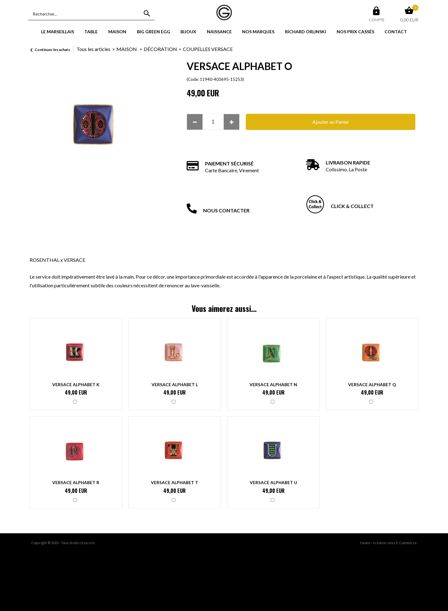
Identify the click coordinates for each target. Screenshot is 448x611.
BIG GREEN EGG (153, 31)
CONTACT (396, 31)
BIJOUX (188, 31)
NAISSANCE (219, 31)
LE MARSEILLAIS (57, 31)
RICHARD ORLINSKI (305, 31)
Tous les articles (93, 49)
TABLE (91, 31)
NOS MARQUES (258, 31)
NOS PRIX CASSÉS (355, 31)
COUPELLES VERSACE (208, 49)
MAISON (117, 31)
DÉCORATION (160, 49)
